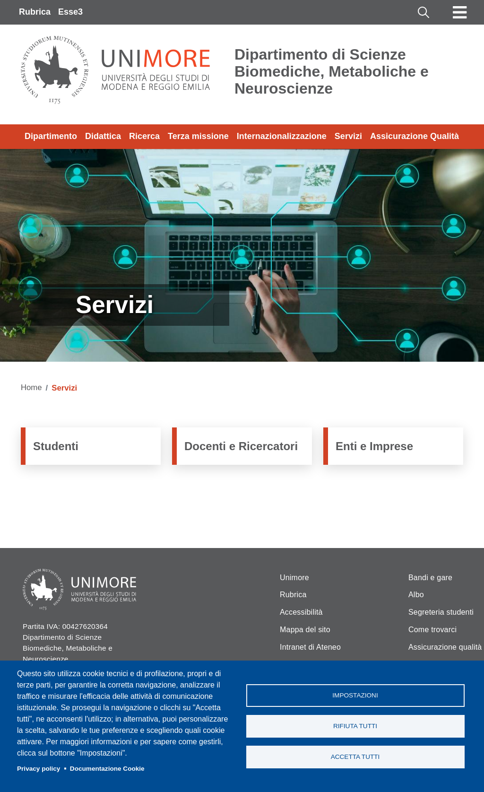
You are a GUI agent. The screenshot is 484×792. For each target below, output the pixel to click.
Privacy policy (38, 768)
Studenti (55, 446)
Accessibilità (301, 612)
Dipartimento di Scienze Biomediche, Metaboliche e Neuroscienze (331, 71)
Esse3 (70, 12)
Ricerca (144, 136)
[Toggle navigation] (460, 12)
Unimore (294, 578)
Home (31, 387)
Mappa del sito (305, 630)
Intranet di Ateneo (310, 647)
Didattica (103, 136)
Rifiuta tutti (355, 726)
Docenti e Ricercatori (241, 446)
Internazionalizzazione (282, 136)
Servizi (348, 136)
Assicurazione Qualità (414, 136)
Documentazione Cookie (107, 768)
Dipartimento (51, 136)
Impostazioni (355, 695)
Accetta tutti (355, 756)
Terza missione (198, 136)
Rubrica (35, 12)
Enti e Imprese (374, 446)
